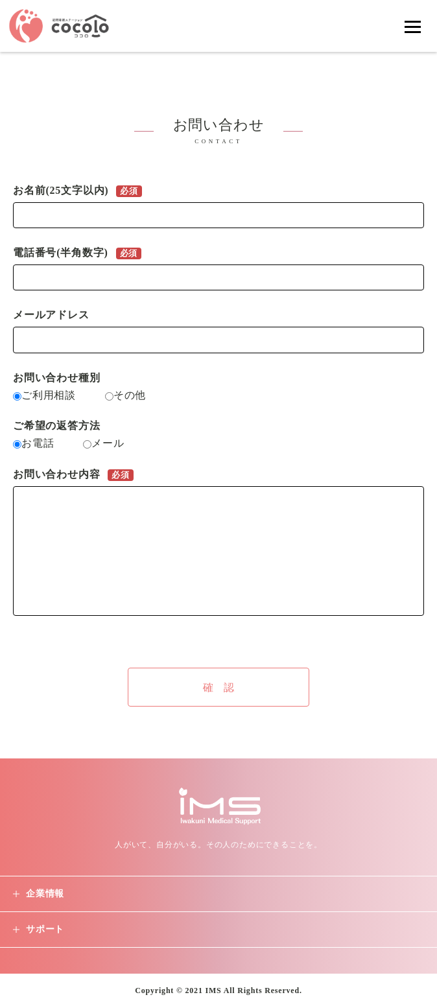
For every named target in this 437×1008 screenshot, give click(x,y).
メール (103, 443)
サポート (45, 929)
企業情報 (45, 893)
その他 (125, 395)
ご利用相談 (46, 395)
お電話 (35, 443)
